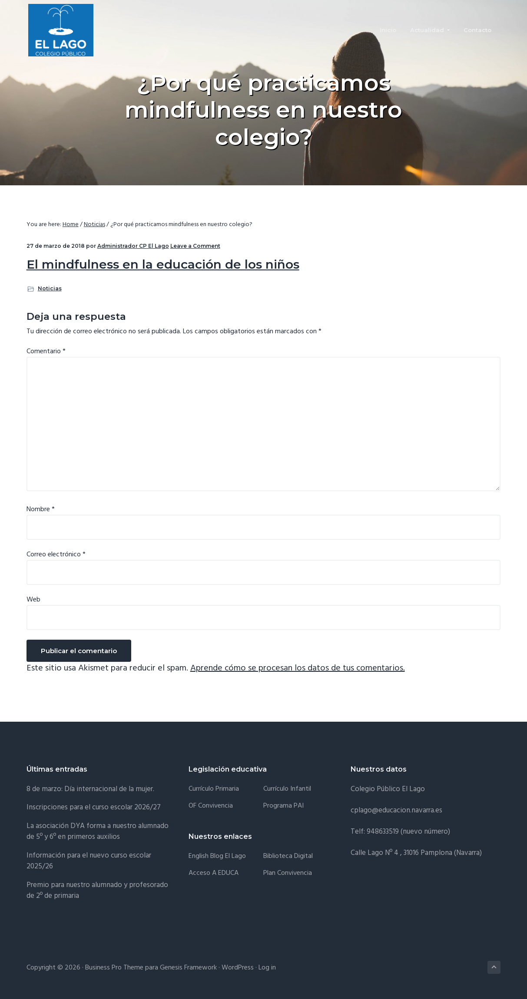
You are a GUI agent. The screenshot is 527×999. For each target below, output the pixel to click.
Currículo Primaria (214, 789)
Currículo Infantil (287, 789)
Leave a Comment (195, 246)
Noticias (50, 288)
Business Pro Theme (114, 967)
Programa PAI (283, 806)
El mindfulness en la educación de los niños (163, 264)
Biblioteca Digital (288, 856)
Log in (267, 967)
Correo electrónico (56, 554)
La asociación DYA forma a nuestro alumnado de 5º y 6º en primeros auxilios (98, 831)
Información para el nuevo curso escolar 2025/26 (89, 861)
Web (33, 599)
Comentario (46, 351)
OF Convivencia (211, 806)
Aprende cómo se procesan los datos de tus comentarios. (297, 668)
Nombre (41, 509)
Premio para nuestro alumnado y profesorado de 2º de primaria (97, 890)
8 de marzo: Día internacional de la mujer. (90, 789)
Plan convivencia (287, 873)
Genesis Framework (188, 967)
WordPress (238, 967)
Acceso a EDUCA (214, 873)
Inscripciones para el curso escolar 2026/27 (94, 807)
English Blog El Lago (217, 856)
